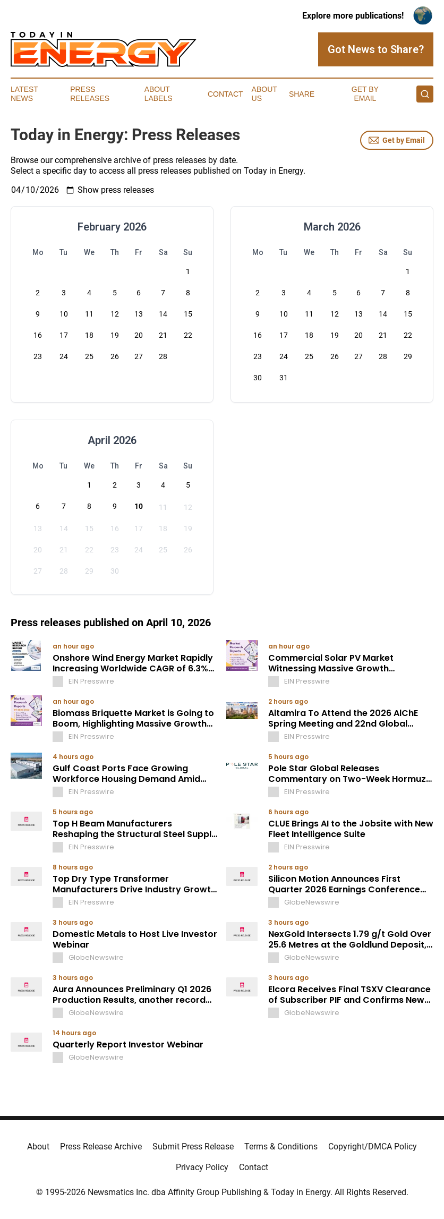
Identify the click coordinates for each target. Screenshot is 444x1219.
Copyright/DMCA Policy (372, 1146)
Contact (225, 94)
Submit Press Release (193, 1146)
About (38, 1146)
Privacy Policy (202, 1167)
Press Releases (89, 94)
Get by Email (397, 140)
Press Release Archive (101, 1146)
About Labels (158, 94)
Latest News (24, 94)
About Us (264, 94)
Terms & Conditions (281, 1146)
